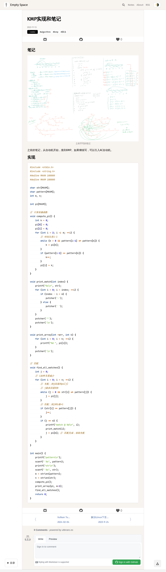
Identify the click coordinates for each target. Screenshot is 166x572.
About (140, 4)
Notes (131, 4)
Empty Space (19, 5)
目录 (12, 562)
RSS (148, 4)
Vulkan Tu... (63, 519)
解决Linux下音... (100, 519)
